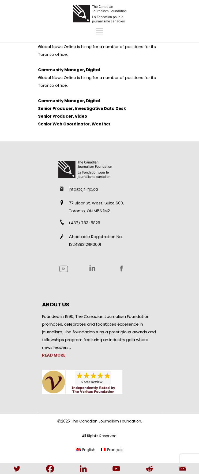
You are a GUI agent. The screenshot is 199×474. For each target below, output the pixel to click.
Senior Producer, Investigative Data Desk (82, 108)
